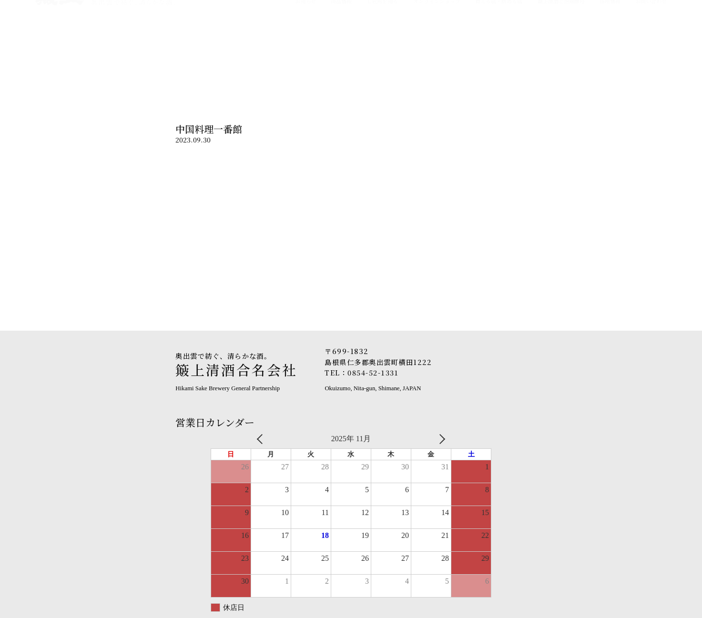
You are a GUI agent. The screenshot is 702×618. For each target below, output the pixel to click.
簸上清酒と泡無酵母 (561, 47)
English (655, 15)
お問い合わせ (651, 47)
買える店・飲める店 (498, 47)
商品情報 (341, 47)
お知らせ (305, 47)
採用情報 (610, 47)
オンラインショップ (436, 47)
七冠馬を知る (382, 47)
